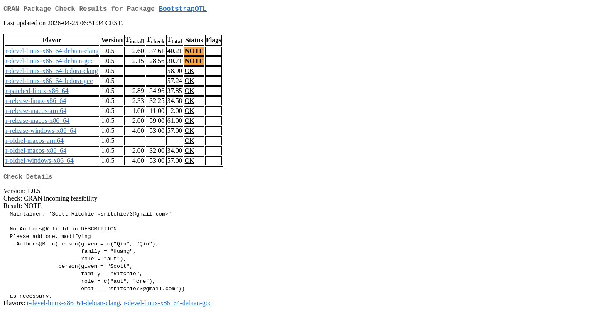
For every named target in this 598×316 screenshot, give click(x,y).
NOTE (194, 52)
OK (189, 72)
